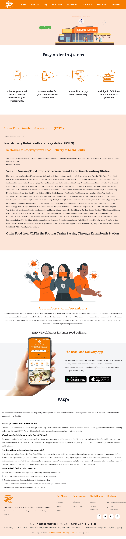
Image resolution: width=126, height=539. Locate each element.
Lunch (58, 506)
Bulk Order (57, 4)
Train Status (86, 4)
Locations (101, 4)
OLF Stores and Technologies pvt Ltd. (63, 533)
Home (23, 4)
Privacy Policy (78, 506)
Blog (45, 4)
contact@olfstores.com (114, 502)
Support (93, 502)
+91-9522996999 (113, 507)
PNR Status (72, 4)
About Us (35, 4)
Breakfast (59, 502)
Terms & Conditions (94, 507)
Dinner (59, 510)
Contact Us (115, 4)
